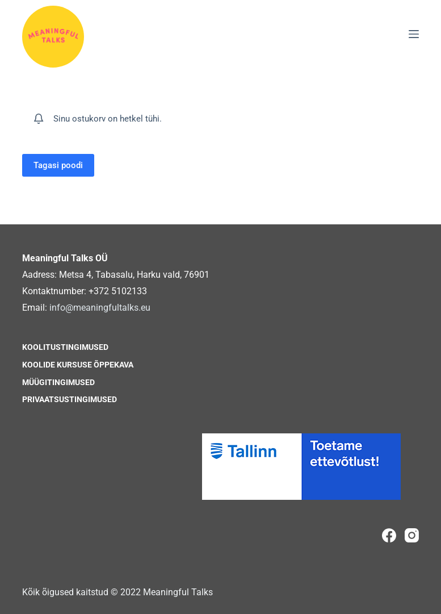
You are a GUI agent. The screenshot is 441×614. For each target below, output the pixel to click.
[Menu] (414, 34)
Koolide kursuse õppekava (77, 364)
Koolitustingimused (65, 347)
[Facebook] (389, 535)
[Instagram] (412, 535)
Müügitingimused (58, 382)
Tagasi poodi (58, 165)
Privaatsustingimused (69, 399)
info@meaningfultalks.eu (99, 307)
